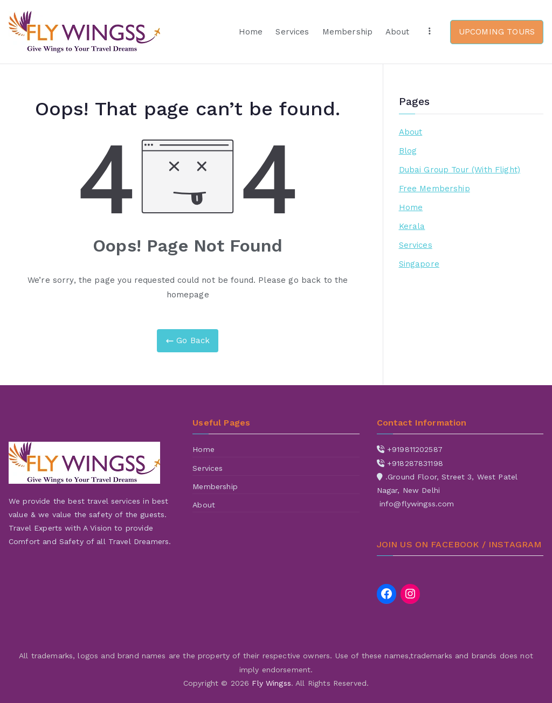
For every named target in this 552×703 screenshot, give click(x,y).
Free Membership (434, 188)
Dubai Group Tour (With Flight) (460, 170)
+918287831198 (415, 463)
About (397, 32)
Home (251, 32)
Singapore (419, 264)
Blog (408, 151)
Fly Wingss (271, 683)
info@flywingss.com (417, 503)
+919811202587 (415, 449)
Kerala (412, 226)
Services (292, 32)
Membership (347, 32)
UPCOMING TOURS (497, 32)
